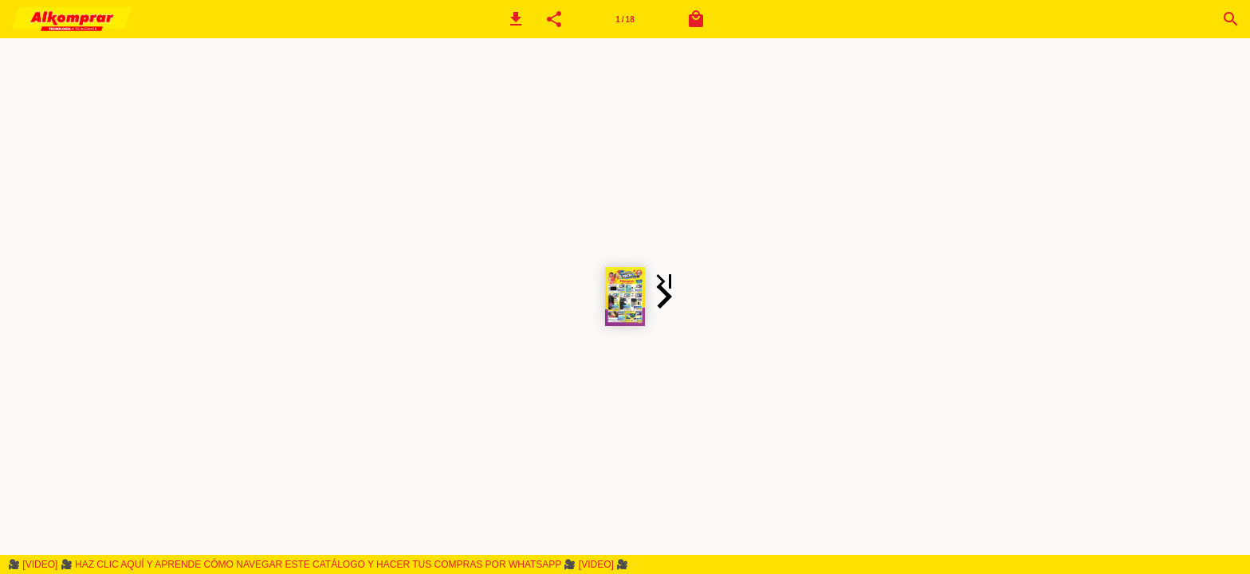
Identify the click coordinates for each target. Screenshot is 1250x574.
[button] (516, 19)
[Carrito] (696, 19)
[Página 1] (625, 19)
